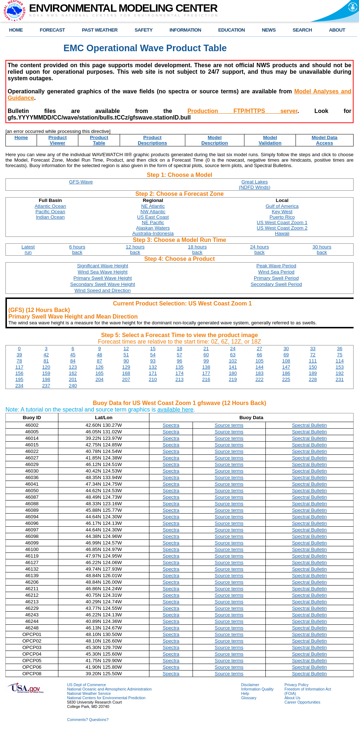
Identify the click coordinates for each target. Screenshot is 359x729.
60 (206, 354)
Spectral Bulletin (309, 425)
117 (19, 367)
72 (312, 354)
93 (153, 361)
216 (206, 379)
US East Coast (153, 217)
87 (99, 361)
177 (206, 373)
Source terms (229, 425)
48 (99, 354)
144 (259, 367)
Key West (282, 211)
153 (340, 367)
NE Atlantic (153, 206)
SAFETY (143, 30)
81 (46, 361)
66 (259, 354)
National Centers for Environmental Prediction (106, 698)
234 (19, 385)
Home (21, 137)
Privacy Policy (296, 685)
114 (340, 361)
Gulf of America (281, 206)
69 (286, 354)
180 (233, 373)
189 (313, 373)
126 (99, 367)
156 (19, 373)
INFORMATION (185, 30)
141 (233, 367)
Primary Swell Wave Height (102, 278)
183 (259, 373)
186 (286, 373)
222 (259, 379)
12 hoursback (135, 249)
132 (153, 367)
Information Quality (257, 689)
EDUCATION (231, 30)
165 (99, 373)
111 (313, 361)
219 (233, 379)
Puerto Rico (282, 217)
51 (126, 354)
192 (340, 373)
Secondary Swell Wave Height (102, 284)
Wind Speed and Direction (103, 290)
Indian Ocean (50, 217)
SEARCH (302, 30)
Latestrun (27, 249)
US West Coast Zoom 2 (282, 228)
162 (73, 373)
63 (233, 354)
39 (19, 354)
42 (46, 354)
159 (46, 373)
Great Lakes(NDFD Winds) (255, 184)
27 (259, 348)
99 (206, 361)
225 (286, 379)
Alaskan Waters (153, 228)
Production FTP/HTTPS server (242, 111)
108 (286, 361)
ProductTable (99, 140)
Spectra (171, 425)
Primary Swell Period (276, 278)
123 (73, 367)
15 (153, 348)
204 (99, 379)
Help (245, 693)
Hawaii (282, 233)
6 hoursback (77, 249)
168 (126, 373)
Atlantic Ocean (50, 206)
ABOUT (337, 30)
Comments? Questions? (87, 719)
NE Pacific (153, 222)
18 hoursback (197, 249)
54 (153, 354)
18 (179, 348)
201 (73, 379)
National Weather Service (89, 693)
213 (179, 379)
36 (339, 348)
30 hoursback (322, 249)
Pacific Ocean (50, 211)
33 (312, 348)
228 (313, 379)
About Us (292, 698)
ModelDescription (214, 140)
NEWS (269, 30)
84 (72, 361)
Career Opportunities (302, 702)
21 (206, 348)
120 (46, 367)
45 (72, 354)
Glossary (248, 698)
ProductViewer (57, 140)
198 (46, 379)
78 (19, 361)
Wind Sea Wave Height (102, 272)
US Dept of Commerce (86, 685)
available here (175, 409)
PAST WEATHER (99, 30)
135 (179, 367)
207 (126, 379)
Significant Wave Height (102, 265)
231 (340, 379)
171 (153, 373)
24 (233, 348)
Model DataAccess (324, 140)
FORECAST (52, 30)
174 (179, 373)
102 (233, 361)
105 (259, 361)
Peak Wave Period (276, 265)
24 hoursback (259, 249)
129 (126, 367)
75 (339, 354)
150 (313, 367)
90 (126, 361)
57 (179, 354)
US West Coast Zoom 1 (282, 222)
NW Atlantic (152, 211)
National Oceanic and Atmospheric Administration (109, 689)
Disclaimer (250, 685)
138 (206, 367)
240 (73, 385)
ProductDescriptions (152, 140)
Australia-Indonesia (153, 233)
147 (286, 367)
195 (19, 379)
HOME (16, 30)
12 (126, 348)
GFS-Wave (80, 182)
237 (46, 385)
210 (153, 379)
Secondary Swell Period (276, 284)
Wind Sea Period (276, 272)
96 (179, 361)
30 (286, 348)
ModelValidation (270, 140)
